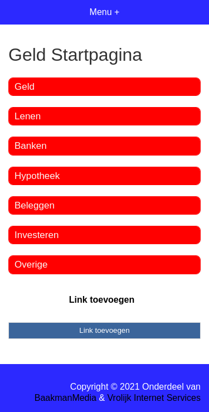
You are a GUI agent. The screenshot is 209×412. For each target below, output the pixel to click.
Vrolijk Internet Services (154, 398)
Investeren (36, 235)
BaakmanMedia (65, 398)
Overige (31, 264)
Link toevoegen (101, 299)
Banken (30, 145)
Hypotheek (37, 176)
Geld (24, 86)
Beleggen (34, 205)
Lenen (27, 116)
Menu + (105, 12)
